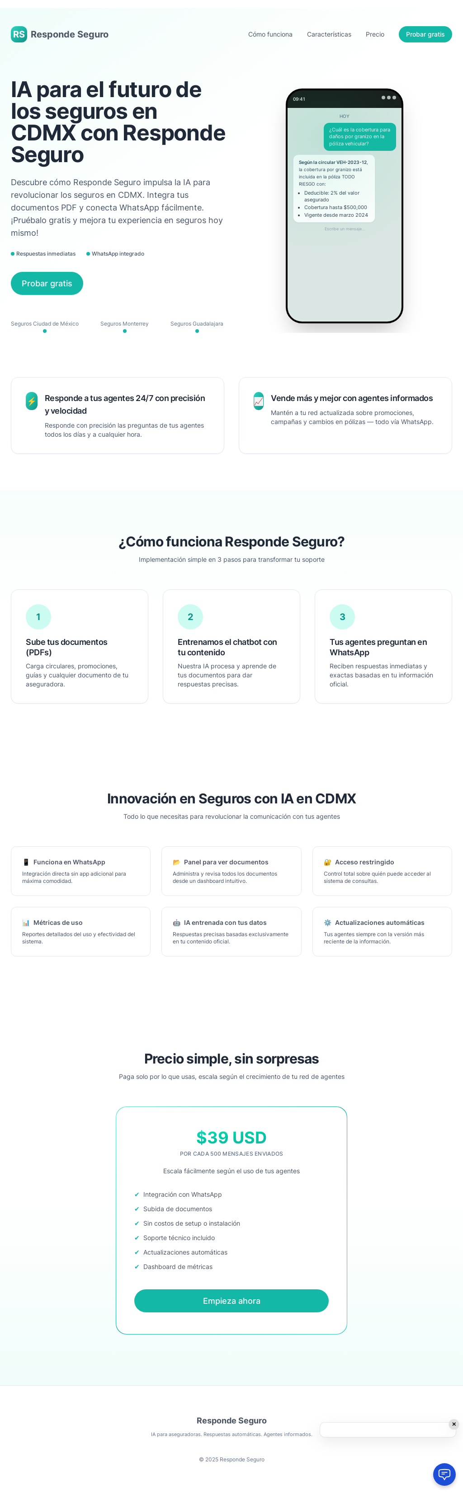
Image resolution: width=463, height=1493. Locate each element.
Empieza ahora (231, 1301)
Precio (375, 34)
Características (329, 34)
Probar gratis (425, 34)
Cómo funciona (270, 34)
